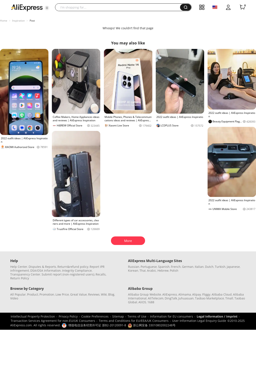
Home (3, 20)
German (187, 267)
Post (32, 20)
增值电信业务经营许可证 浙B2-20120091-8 (97, 325)
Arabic (151, 270)
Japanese (233, 267)
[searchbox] (119, 7)
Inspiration (18, 20)
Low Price (62, 294)
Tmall (229, 298)
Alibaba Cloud (222, 294)
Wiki (104, 294)
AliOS (142, 302)
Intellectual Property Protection (33, 316)
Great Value (78, 294)
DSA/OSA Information (45, 270)
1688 (150, 302)
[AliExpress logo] (27, 7)
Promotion (46, 294)
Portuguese (149, 267)
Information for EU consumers (171, 316)
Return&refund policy (72, 267)
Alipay (196, 294)
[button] (46, 7)
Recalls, (101, 274)
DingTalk (171, 298)
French (176, 267)
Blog (111, 294)
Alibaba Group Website (144, 294)
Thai (143, 270)
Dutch (209, 267)
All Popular (18, 294)
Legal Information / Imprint (217, 316)
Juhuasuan (186, 298)
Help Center (18, 267)
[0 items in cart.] (242, 7)
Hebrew (163, 270)
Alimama (184, 294)
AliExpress (169, 294)
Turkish (220, 267)
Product (32, 294)
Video (14, 298)
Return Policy (19, 278)
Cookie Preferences (95, 316)
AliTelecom (155, 298)
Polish (174, 270)
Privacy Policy (68, 316)
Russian (133, 267)
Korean (133, 270)
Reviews (94, 294)
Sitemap (118, 316)
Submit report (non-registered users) (68, 274)
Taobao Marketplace (209, 298)
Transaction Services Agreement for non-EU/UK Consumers (53, 321)
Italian (199, 267)
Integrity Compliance (77, 270)
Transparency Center (25, 274)
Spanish (164, 267)
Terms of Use (137, 316)
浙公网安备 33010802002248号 (152, 325)
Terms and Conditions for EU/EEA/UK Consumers (134, 321)
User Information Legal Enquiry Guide (199, 321)
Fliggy (206, 294)
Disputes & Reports (42, 267)
